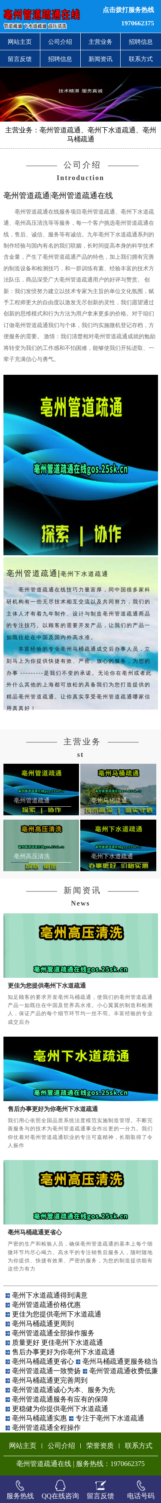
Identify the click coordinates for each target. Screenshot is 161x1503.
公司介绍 (60, 41)
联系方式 (141, 58)
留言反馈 (20, 58)
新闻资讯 (100, 58)
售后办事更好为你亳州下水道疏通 (53, 1108)
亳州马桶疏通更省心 (35, 1232)
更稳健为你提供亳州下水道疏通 (60, 1408)
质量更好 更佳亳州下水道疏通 (57, 1342)
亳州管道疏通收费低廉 (123, 1370)
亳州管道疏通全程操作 (46, 1427)
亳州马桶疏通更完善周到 (50, 1380)
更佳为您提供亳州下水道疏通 (47, 985)
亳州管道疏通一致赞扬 (46, 1370)
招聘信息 (141, 41)
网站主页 (20, 41)
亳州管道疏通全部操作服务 (53, 1333)
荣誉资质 (100, 1445)
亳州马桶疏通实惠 (39, 1418)
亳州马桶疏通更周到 (43, 1323)
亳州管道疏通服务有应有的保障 (60, 1399)
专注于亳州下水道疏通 (110, 1418)
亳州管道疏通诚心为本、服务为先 (63, 1389)
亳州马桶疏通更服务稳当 (120, 1361)
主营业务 (100, 41)
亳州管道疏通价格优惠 (46, 1304)
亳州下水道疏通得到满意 (50, 1295)
